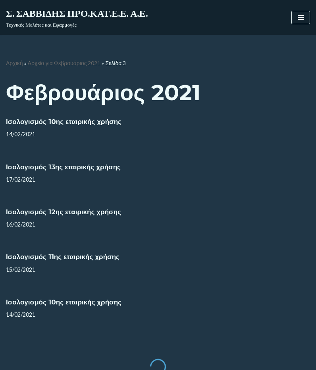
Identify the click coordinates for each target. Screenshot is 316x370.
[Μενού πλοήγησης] (300, 17)
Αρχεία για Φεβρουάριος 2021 (64, 63)
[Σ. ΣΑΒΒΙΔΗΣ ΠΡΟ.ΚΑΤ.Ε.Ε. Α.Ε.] (77, 17)
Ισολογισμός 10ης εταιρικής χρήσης (63, 122)
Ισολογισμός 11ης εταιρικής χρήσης (62, 257)
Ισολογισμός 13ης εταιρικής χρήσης (63, 167)
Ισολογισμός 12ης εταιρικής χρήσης (63, 212)
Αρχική (14, 63)
